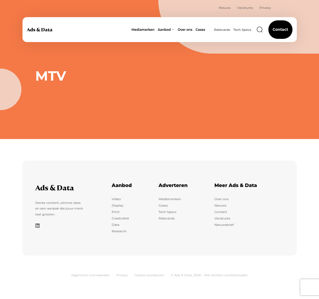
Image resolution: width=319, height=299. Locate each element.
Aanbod (122, 185)
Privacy (265, 8)
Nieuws (225, 8)
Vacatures (245, 8)
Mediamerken (170, 199)
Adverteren (173, 185)
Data (115, 225)
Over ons (221, 199)
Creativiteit (120, 218)
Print (115, 212)
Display (117, 205)
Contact (280, 29)
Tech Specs (242, 30)
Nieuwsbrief (224, 225)
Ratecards (222, 30)
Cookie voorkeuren (149, 275)
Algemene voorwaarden (90, 275)
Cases (163, 205)
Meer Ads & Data (235, 185)
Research (119, 231)
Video (116, 199)
